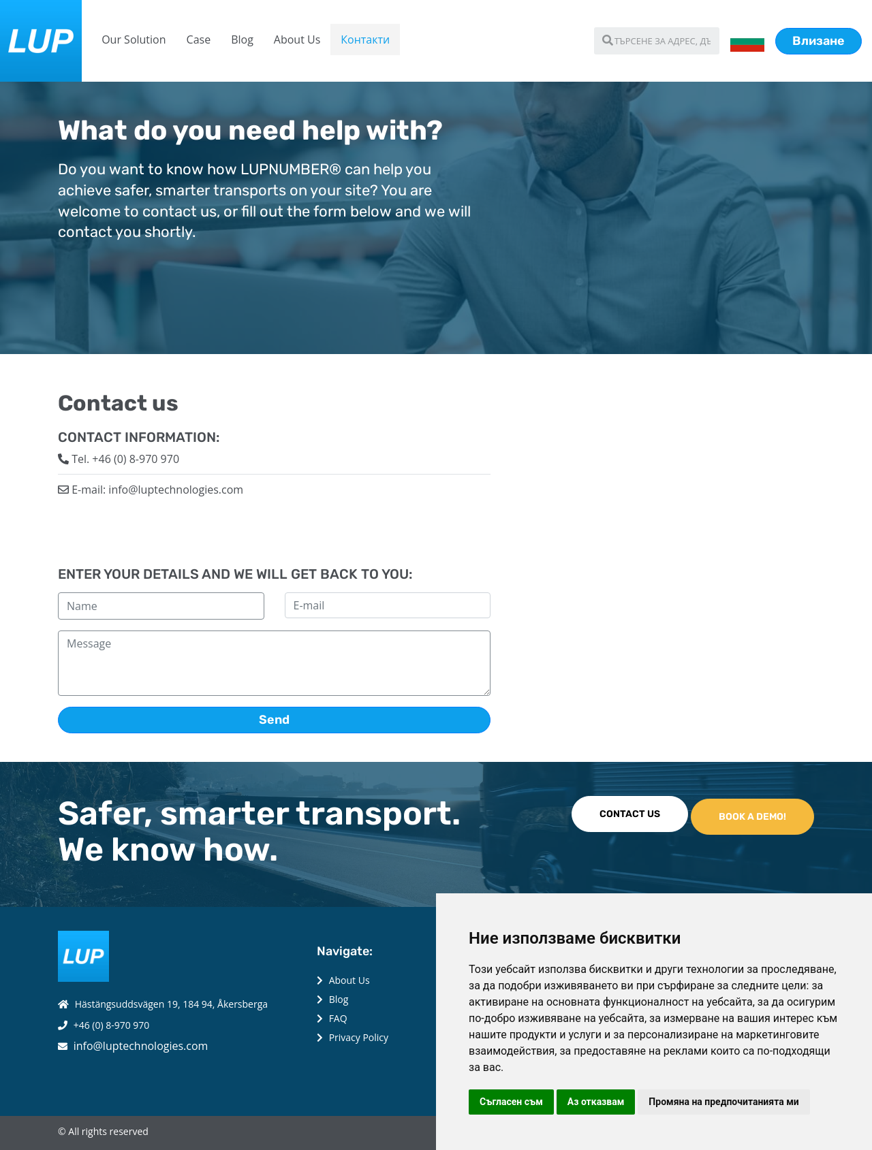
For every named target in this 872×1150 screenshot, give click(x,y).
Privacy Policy (358, 1037)
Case (199, 39)
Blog (242, 39)
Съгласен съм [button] (511, 1101)
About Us (297, 39)
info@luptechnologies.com (141, 1045)
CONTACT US (630, 814)
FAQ (338, 1018)
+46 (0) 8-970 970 (112, 1025)
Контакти (365, 39)
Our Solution (134, 39)
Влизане (818, 40)
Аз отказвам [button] (596, 1101)
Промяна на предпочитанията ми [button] (723, 1101)
